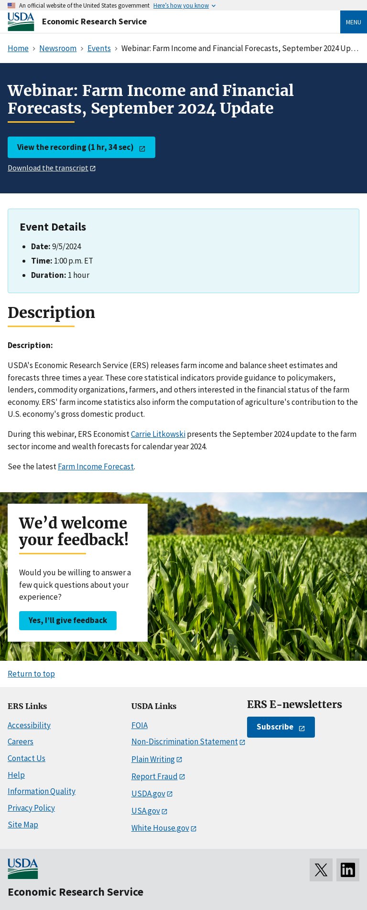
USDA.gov (148, 793)
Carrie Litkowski (158, 434)
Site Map (23, 824)
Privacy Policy (31, 808)
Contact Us (26, 758)
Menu (353, 22)
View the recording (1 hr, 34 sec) (75, 147)
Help (16, 775)
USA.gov (145, 810)
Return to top (31, 673)
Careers (20, 741)
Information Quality (42, 791)
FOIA (139, 725)
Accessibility (29, 725)
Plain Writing (153, 759)
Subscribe (275, 726)
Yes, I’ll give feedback (68, 620)
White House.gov (160, 828)
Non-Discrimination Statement (184, 741)
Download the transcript (48, 167)
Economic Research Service (94, 21)
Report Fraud (154, 776)
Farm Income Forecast (96, 466)
